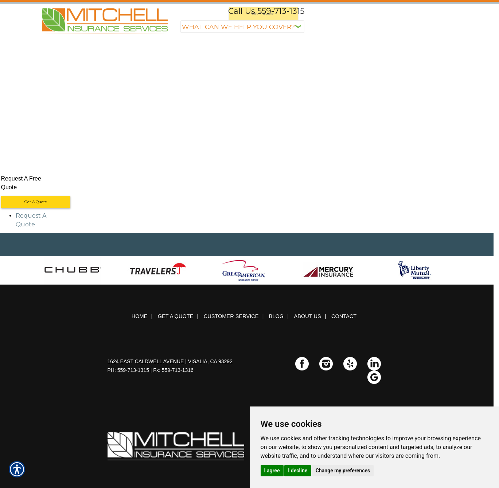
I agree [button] (272, 470)
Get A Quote (35, 201)
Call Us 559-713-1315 (266, 11)
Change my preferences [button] (343, 470)
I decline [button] (297, 470)
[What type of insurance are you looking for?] (242, 26)
